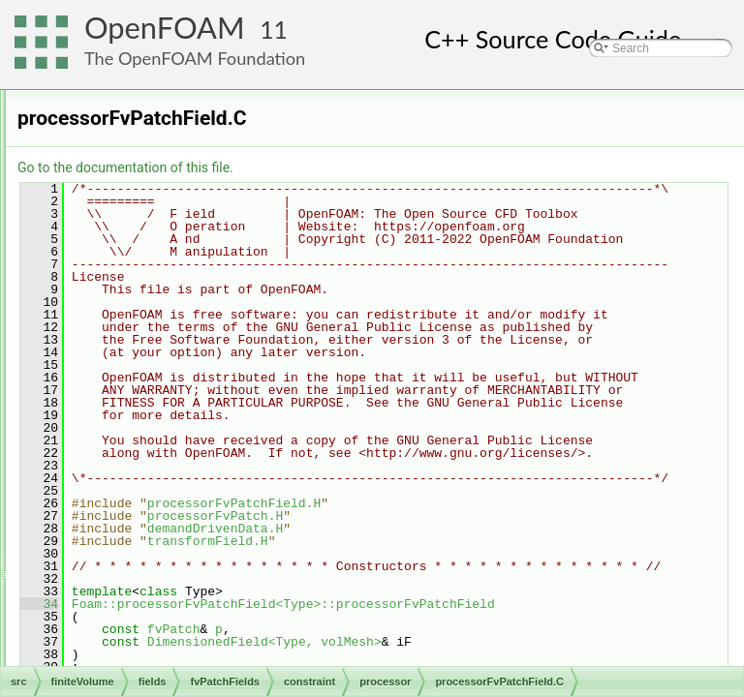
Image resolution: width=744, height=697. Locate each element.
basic (139, 153)
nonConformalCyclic (193, 302)
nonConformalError (190, 323)
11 (274, 29)
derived (145, 621)
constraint (151, 174)
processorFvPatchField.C (222, 387)
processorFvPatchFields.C (225, 430)
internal (160, 259)
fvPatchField (158, 643)
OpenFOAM (164, 27)
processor (167, 366)
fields (108, 110)
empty (157, 238)
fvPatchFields (145, 131)
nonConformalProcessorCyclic (219, 344)
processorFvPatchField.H (222, 408)
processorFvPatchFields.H (225, 451)
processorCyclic (182, 536)
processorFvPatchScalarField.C (239, 493)
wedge (158, 600)
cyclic (155, 195)
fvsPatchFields (148, 664)
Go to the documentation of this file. (368, 167)
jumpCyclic (169, 281)
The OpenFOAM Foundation (194, 58)
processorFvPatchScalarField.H (239, 515)
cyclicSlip (165, 217)
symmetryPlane (181, 579)
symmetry (166, 557)
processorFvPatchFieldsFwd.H (236, 472)
